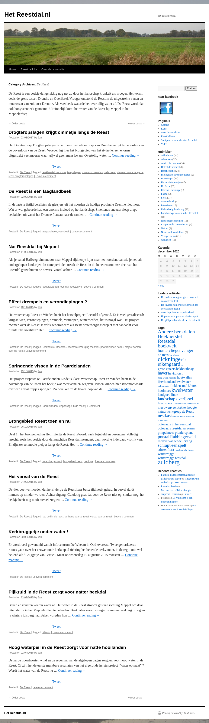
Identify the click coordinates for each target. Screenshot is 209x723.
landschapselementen (172, 220)
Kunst (164, 128)
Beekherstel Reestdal (54, 347)
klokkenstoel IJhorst (183, 385)
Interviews (166, 205)
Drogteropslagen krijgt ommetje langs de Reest (59, 132)
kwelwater (182, 390)
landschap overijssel (175, 398)
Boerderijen (167, 178)
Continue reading (126, 155)
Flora (164, 197)
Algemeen (166, 159)
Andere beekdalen (170, 163)
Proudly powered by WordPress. (178, 712)
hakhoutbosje (185, 369)
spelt (182, 445)
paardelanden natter (111, 347)
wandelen (166, 239)
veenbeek (64, 231)
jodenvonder (163, 386)
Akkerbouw (167, 155)
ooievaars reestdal (170, 428)
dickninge (169, 359)
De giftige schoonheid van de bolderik (180, 320)
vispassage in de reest (71, 406)
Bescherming (168, 170)
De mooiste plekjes (171, 182)
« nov (161, 285)
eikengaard (169, 364)
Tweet (56, 166)
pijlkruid (46, 632)
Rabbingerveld (183, 436)
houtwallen (184, 377)
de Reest (164, 355)
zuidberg (169, 462)
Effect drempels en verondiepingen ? (48, 301)
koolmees (164, 390)
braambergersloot (52, 461)
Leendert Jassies (169, 486)
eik (184, 359)
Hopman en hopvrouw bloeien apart (179, 316)
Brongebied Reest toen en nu (40, 421)
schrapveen (167, 445)
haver (162, 373)
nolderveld (163, 420)
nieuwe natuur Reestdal (183, 416)
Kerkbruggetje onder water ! (38, 531)
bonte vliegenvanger (175, 350)
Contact (165, 124)
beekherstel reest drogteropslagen (61, 172)
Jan (40, 137)
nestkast (165, 415)
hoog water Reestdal (167, 378)
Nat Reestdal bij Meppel (34, 246)
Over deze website (52, 69)
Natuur (164, 228)
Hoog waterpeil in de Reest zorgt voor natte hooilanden (67, 647)
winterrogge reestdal (172, 458)
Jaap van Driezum (170, 494)
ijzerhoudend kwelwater (174, 381)
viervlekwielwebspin (184, 450)
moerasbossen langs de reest (99, 172)
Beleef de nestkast (170, 167)
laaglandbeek (49, 231)
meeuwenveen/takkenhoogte (177, 407)
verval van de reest (101, 516)
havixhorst (175, 373)
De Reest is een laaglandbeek (40, 191)
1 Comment (93, 406)
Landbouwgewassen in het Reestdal (179, 213)
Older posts (17, 123)
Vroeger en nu (168, 236)
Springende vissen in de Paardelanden (50, 365)
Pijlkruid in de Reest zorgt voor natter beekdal (57, 591)
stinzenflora (166, 449)
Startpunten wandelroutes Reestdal (179, 140)
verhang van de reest (77, 516)
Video (164, 144)
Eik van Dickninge (170, 190)
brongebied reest (72, 461)
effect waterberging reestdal (83, 347)
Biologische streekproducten (175, 174)
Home (12, 69)
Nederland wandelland (172, 232)
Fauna (164, 193)
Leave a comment (46, 176)
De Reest (25, 172)
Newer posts (136, 123)
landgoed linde (168, 394)
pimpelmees (166, 432)
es (182, 365)
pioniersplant (184, 432)
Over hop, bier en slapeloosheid (177, 312)
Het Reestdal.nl (27, 14)
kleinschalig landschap (172, 209)
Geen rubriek (168, 201)
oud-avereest (188, 429)
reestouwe (76, 286)
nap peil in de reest (52, 516)
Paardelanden (50, 406)
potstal (164, 436)
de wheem (175, 355)
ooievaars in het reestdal (174, 424)
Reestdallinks (29, 69)
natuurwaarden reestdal (55, 286)
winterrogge (166, 454)
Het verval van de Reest (34, 476)
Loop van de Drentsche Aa (175, 224)
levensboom (166, 403)
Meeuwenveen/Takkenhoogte (176, 490)
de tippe (88, 461)
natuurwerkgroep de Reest (176, 411)
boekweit (167, 346)
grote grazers (167, 369)
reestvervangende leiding (175, 441)
